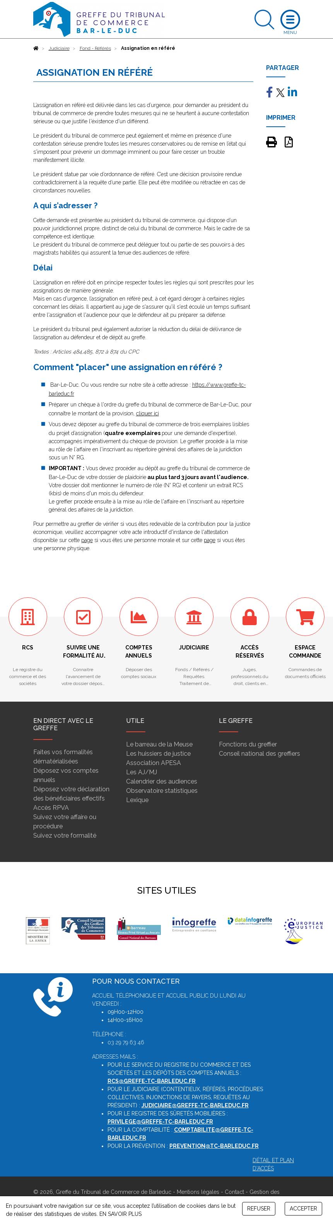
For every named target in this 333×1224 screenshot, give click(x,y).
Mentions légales (198, 1192)
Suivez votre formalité (64, 835)
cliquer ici (147, 413)
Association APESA (153, 763)
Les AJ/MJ (141, 772)
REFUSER (258, 1208)
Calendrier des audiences (161, 781)
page (87, 540)
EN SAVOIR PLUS (120, 1214)
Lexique (137, 800)
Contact (234, 1192)
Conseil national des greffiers (259, 753)
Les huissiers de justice (158, 753)
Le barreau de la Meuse (159, 744)
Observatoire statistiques (162, 790)
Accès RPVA (51, 807)
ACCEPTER (303, 1208)
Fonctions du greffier (248, 744)
